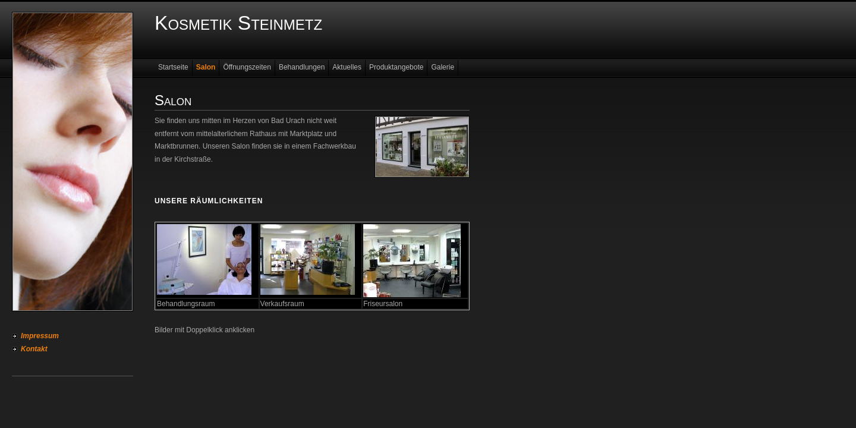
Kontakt (34, 349)
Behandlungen (302, 67)
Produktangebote (396, 67)
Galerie (442, 67)
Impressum (40, 336)
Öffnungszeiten (247, 67)
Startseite (173, 67)
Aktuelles (346, 67)
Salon (206, 67)
